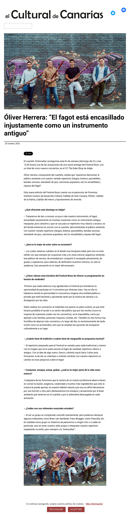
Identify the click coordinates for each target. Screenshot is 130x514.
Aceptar (76, 509)
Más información (94, 504)
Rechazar (56, 509)
